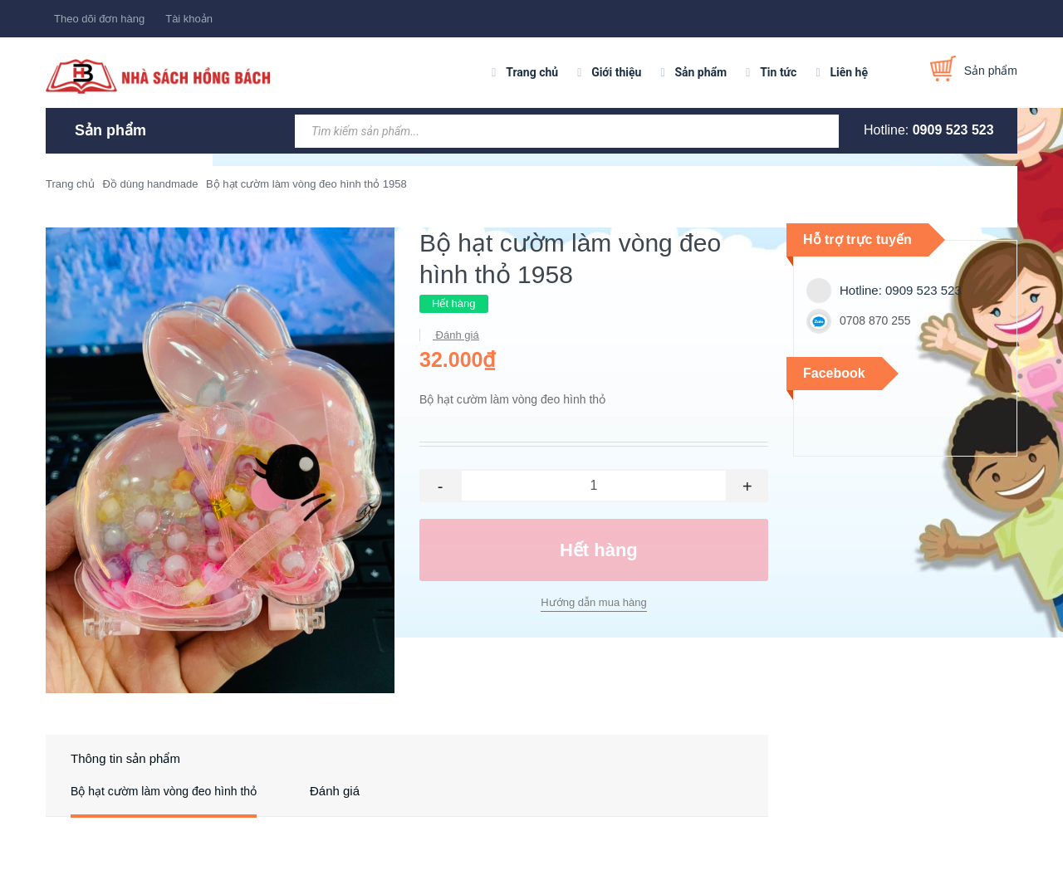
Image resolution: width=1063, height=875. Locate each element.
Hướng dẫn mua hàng (593, 602)
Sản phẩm (700, 72)
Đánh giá (456, 335)
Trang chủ (532, 72)
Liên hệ (849, 72)
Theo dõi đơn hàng (99, 18)
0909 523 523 (953, 130)
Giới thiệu (616, 72)
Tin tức (778, 72)
